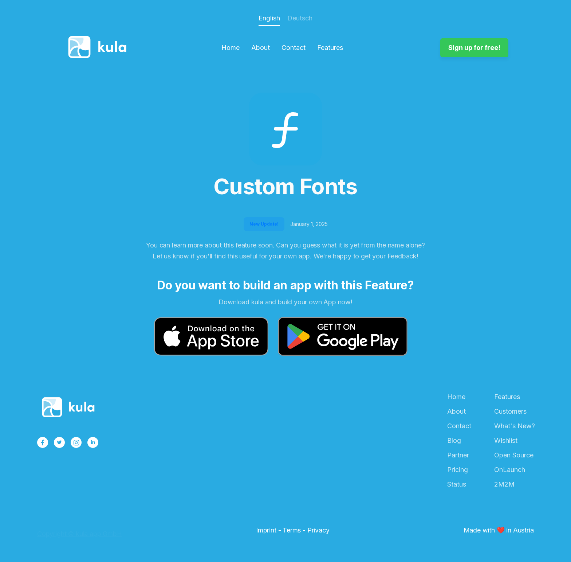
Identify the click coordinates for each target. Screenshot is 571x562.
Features (330, 47)
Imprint (266, 530)
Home (230, 47)
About (260, 47)
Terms (292, 530)
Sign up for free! (474, 47)
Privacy (318, 530)
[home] (99, 48)
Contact (293, 47)
